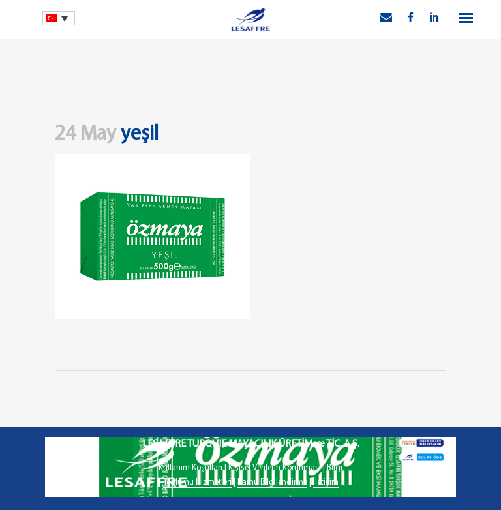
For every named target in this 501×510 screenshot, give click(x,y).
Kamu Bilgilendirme (272, 482)
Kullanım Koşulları (190, 468)
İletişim (326, 482)
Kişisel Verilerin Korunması (274, 468)
